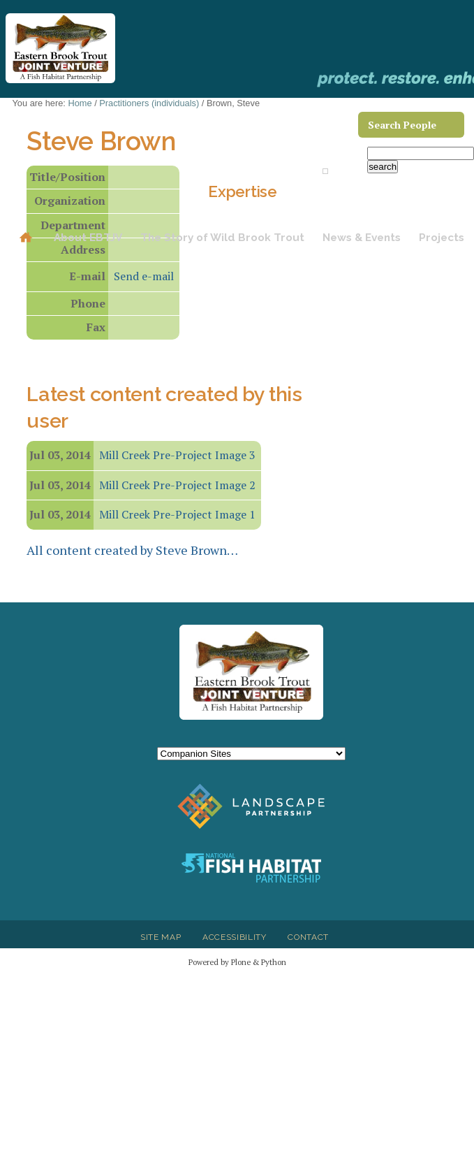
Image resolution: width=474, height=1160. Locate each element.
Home (25, 238)
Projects (441, 237)
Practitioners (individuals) (149, 103)
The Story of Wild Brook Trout (222, 237)
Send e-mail (144, 276)
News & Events (362, 237)
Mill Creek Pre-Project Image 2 (177, 485)
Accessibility (234, 937)
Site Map (160, 937)
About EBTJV (88, 237)
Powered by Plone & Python (237, 962)
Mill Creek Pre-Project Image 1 (177, 514)
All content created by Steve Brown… (132, 550)
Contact (308, 937)
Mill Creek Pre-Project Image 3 (177, 455)
